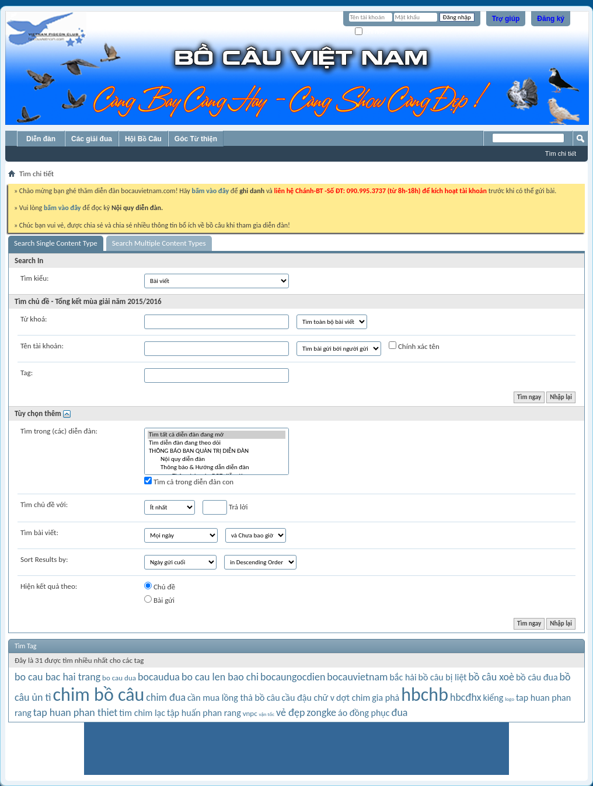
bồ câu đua (537, 677)
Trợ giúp (506, 19)
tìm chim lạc (142, 712)
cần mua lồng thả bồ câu (233, 697)
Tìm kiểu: (34, 278)
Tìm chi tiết (560, 153)
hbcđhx (466, 697)
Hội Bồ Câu (143, 139)
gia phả (385, 697)
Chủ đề (159, 586)
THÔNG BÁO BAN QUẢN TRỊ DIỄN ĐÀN (216, 451)
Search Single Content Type (55, 243)
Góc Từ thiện (196, 139)
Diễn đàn (40, 139)
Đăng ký (550, 19)
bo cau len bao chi (220, 676)
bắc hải (402, 677)
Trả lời (225, 507)
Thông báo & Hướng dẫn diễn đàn (216, 467)
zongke (321, 712)
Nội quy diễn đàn (216, 459)
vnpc (250, 713)
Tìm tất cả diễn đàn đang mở (216, 435)
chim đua (166, 697)
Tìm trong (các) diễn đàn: (58, 431)
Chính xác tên (414, 346)
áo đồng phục (364, 712)
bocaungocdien (292, 676)
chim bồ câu (99, 694)
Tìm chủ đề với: (44, 504)
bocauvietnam (357, 676)
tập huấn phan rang (204, 712)
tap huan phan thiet (75, 712)
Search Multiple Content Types (159, 243)
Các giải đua (91, 139)
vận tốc (267, 714)
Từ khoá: (33, 319)
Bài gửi (159, 600)
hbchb (424, 694)
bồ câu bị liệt (442, 677)
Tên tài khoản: (42, 345)
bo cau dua (119, 677)
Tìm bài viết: (39, 532)
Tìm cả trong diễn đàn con (188, 481)
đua (399, 712)
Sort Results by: (44, 559)
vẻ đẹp (290, 712)
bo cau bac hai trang (57, 676)
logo (509, 699)
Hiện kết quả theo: (48, 586)
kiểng (493, 697)
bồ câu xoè (491, 676)
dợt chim (353, 697)
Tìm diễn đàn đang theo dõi (216, 443)
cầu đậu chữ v (308, 697)
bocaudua (159, 676)
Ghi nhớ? (371, 32)
